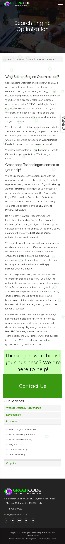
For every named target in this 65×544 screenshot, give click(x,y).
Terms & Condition (16, 539)
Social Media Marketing (20, 439)
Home (8, 59)
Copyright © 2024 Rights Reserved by (26, 532)
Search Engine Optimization (23, 429)
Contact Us (32, 386)
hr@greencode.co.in (17, 514)
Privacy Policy (32, 539)
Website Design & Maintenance (23, 407)
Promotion (12, 421)
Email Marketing (17, 454)
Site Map (42, 539)
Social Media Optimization (22, 434)
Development (13, 414)
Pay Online (51, 539)
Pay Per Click (15, 444)
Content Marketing (18, 449)
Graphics (11, 463)
